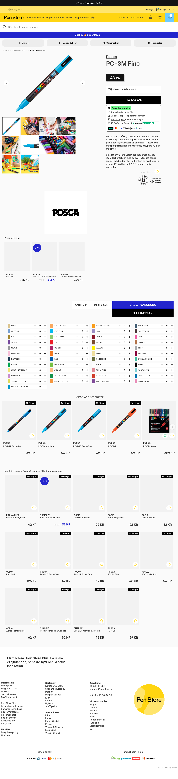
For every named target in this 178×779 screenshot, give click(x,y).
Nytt (133, 17)
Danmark (94, 707)
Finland (93, 710)
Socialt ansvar (8, 717)
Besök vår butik (9, 697)
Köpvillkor (6, 729)
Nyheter (49, 703)
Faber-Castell (52, 721)
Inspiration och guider (12, 706)
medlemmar (138, 116)
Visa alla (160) (52, 732)
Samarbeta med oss (11, 709)
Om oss (5, 691)
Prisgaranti (6, 723)
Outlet (140, 17)
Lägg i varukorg (143, 305)
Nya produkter (69, 43)
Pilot (47, 715)
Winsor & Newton (54, 727)
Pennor (69, 17)
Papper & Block (82, 17)
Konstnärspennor (20, 50)
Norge (93, 704)
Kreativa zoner (8, 720)
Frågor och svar (9, 688)
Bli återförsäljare (10, 711)
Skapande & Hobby (55, 17)
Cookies (5, 735)
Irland (92, 716)
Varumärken (123, 17)
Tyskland (94, 722)
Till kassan (133, 99)
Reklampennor (8, 714)
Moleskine (50, 730)
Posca (111, 56)
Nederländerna (97, 719)
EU (91, 728)
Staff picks (51, 706)
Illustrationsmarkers (38, 50)
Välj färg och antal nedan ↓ (122, 89)
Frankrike (94, 713)
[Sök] (89, 27)
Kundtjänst (151, 9)
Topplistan (156, 43)
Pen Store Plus (8, 703)
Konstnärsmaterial (35, 17)
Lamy (48, 718)
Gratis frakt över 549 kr (89, 3)
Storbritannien (97, 725)
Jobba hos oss (8, 694)
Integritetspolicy (9, 732)
